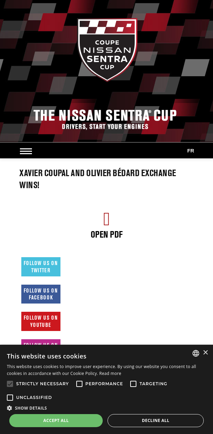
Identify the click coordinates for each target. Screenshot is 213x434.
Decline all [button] (155, 420)
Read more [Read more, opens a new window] (110, 373)
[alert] (106, 389)
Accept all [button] (56, 420)
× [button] (205, 352)
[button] (106, 407)
